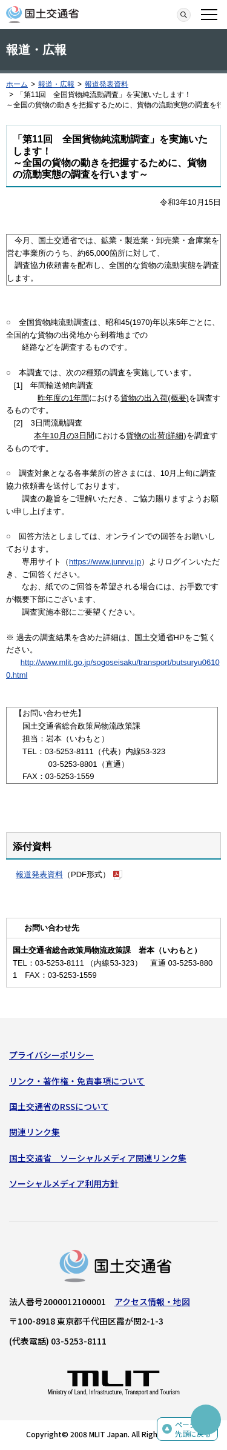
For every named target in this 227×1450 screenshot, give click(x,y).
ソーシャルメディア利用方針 (64, 1183)
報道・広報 (56, 84)
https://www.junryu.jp (105, 561)
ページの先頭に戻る (193, 1429)
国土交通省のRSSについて (59, 1106)
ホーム (17, 84)
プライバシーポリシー (51, 1055)
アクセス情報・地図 (152, 1301)
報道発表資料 (106, 84)
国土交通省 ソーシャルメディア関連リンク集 (97, 1158)
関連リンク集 (34, 1132)
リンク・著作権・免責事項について (77, 1081)
